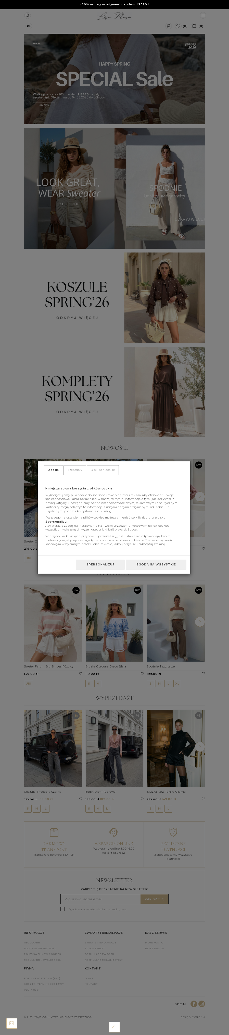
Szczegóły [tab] (75, 470)
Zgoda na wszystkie (156, 564)
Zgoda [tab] (53, 470)
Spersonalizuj (100, 564)
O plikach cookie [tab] (103, 470)
